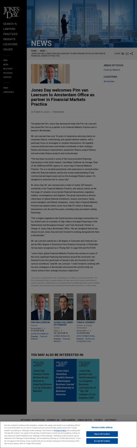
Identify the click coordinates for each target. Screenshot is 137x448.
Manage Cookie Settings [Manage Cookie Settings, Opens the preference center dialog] (102, 427)
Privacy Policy (60, 430)
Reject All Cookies (102, 434)
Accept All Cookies (102, 441)
